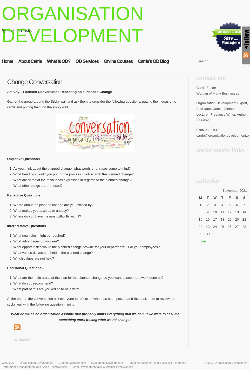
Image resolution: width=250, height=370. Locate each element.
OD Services (87, 61)
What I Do (8, 362)
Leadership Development (107, 362)
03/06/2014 (22, 339)
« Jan (202, 241)
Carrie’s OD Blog (153, 61)
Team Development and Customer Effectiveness (102, 366)
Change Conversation (34, 81)
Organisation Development (231, 362)
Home (7, 61)
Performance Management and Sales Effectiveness (34, 366)
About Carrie (30, 61)
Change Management (72, 362)
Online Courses (118, 61)
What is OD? (58, 61)
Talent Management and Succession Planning (157, 362)
